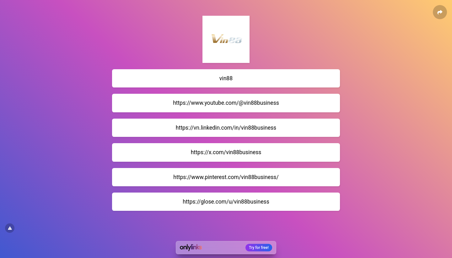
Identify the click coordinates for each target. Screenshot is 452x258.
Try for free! (259, 247)
